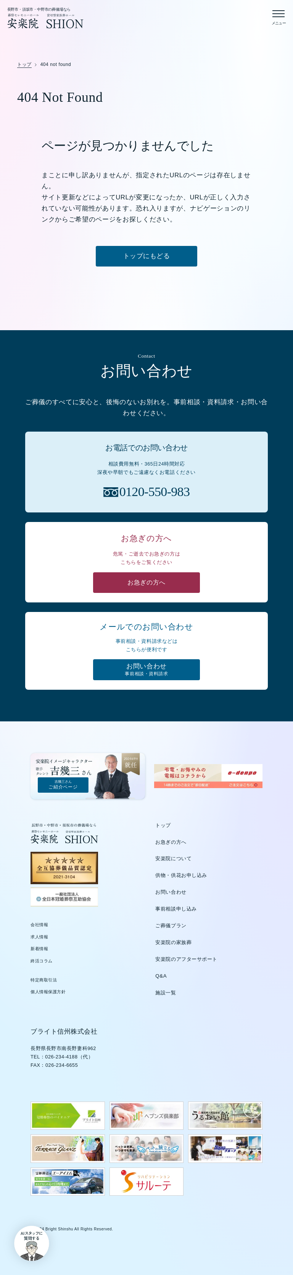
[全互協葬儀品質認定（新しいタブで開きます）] (64, 869)
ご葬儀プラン (170, 926)
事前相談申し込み (175, 909)
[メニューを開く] (278, 15)
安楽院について (173, 859)
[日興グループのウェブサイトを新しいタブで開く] (225, 1149)
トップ (163, 826)
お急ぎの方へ (170, 842)
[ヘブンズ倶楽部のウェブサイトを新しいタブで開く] (146, 1116)
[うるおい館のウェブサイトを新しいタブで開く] (225, 1116)
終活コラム (42, 961)
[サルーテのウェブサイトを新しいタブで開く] (146, 1182)
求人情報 (39, 937)
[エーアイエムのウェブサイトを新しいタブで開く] (68, 1182)
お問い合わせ (170, 893)
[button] (29, 1245)
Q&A (161, 976)
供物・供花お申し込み (181, 876)
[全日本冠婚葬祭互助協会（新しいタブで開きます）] (64, 897)
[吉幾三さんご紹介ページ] (88, 776)
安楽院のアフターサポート (186, 959)
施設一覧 (165, 993)
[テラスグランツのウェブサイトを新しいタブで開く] (68, 1149)
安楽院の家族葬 (173, 943)
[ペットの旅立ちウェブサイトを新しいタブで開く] (146, 1149)
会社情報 (39, 925)
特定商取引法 (44, 980)
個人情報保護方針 (48, 992)
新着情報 (39, 949)
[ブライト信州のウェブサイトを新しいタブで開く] (68, 1116)
